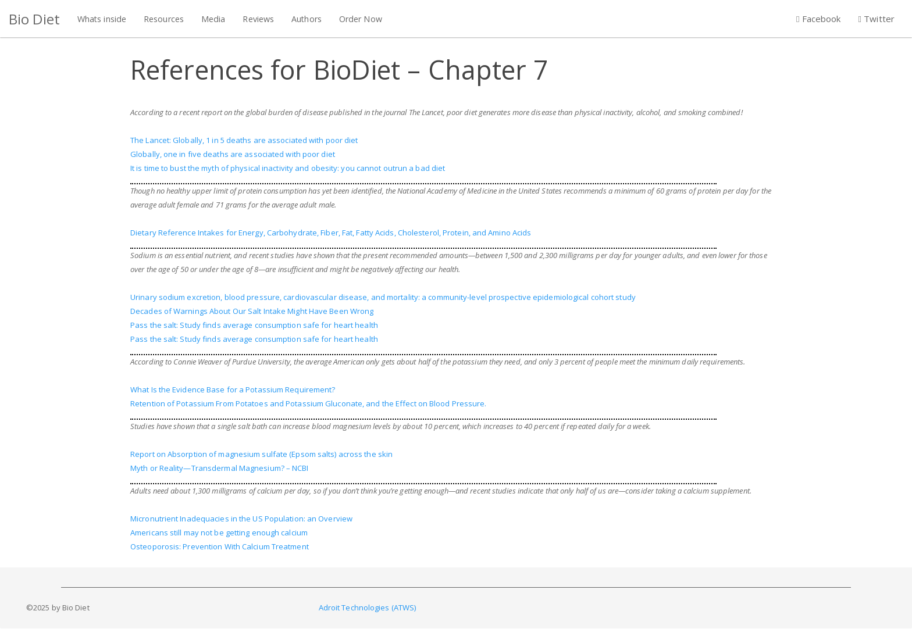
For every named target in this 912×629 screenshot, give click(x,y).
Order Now (360, 18)
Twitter (876, 18)
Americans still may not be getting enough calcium (219, 532)
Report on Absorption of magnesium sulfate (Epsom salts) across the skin (261, 454)
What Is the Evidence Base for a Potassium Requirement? (232, 389)
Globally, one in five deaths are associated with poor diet (232, 154)
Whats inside (101, 18)
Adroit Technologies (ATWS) (367, 607)
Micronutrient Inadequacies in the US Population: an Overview (241, 518)
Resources (164, 18)
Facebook (818, 18)
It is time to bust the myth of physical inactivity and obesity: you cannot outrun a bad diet (287, 168)
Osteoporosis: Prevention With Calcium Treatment (219, 546)
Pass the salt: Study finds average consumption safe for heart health (254, 325)
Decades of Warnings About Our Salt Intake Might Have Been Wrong (251, 311)
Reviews (258, 18)
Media (213, 18)
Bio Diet (34, 18)
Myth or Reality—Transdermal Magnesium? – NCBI (219, 468)
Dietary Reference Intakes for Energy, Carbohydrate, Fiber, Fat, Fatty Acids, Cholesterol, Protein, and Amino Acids (330, 232)
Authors (306, 18)
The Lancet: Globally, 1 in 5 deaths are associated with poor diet (244, 140)
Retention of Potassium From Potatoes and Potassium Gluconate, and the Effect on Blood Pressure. (308, 403)
